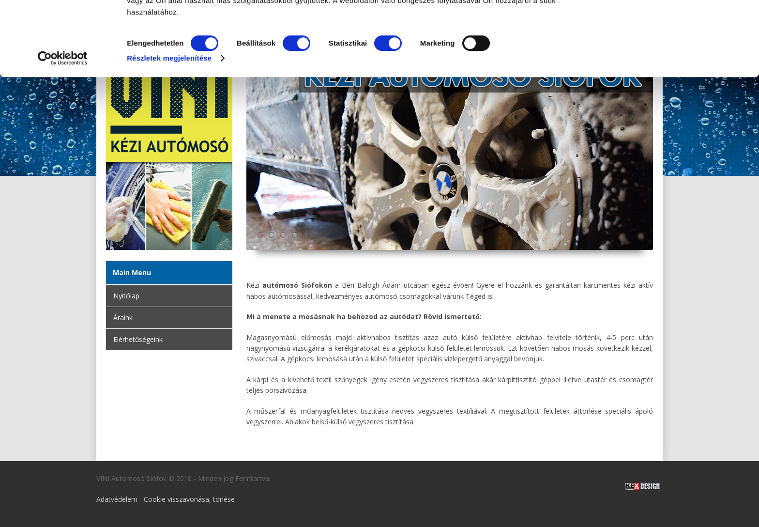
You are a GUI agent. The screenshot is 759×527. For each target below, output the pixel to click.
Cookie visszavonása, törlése (189, 499)
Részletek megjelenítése (169, 128)
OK (678, 25)
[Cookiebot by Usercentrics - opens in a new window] (62, 128)
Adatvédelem (116, 499)
